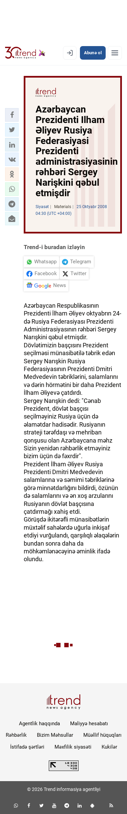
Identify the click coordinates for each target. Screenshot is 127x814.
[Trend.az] (25, 53)
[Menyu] (115, 53)
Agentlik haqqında (39, 723)
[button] (12, 114)
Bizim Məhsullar (55, 735)
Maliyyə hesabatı (89, 723)
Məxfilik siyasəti (73, 747)
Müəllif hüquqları (102, 735)
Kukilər (109, 747)
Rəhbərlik (16, 735)
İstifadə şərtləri (27, 747)
